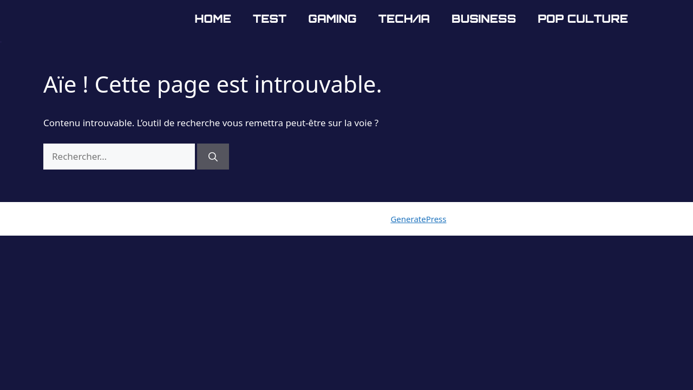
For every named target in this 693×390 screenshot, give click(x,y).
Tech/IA (404, 18)
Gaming (332, 18)
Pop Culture (583, 18)
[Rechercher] (213, 157)
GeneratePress (418, 218)
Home (213, 18)
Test (269, 18)
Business (484, 18)
